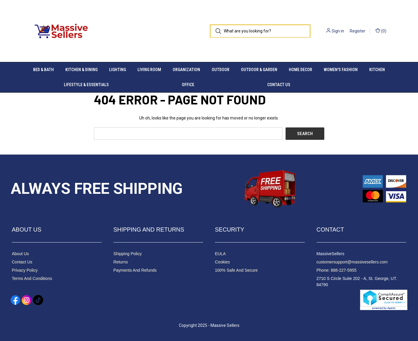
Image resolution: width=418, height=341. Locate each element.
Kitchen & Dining (81, 69)
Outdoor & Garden (259, 69)
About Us (20, 253)
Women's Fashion (341, 69)
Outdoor (220, 69)
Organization (186, 69)
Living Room (149, 69)
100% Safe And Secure (236, 270)
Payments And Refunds (135, 270)
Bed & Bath (43, 69)
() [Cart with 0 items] (380, 30)
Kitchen (377, 69)
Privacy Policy (25, 270)
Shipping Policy (128, 253)
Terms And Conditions (32, 278)
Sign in (338, 31)
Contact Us (278, 84)
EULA (220, 253)
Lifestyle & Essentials (86, 84)
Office (188, 84)
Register (357, 31)
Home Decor (300, 69)
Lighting (117, 69)
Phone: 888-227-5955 (337, 270)
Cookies (222, 262)
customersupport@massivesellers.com (352, 262)
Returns (121, 262)
